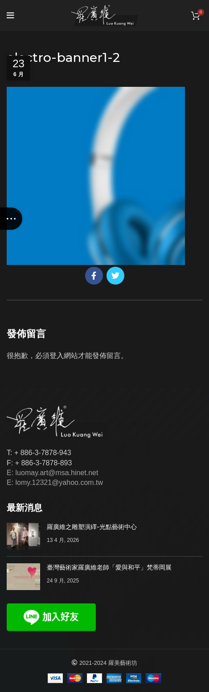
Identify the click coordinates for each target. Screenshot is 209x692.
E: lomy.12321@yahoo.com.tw (55, 482)
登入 (56, 355)
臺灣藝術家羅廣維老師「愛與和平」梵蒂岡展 (109, 567)
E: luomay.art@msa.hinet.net (52, 472)
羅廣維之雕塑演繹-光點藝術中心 (92, 527)
